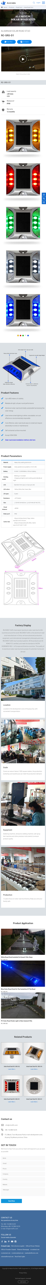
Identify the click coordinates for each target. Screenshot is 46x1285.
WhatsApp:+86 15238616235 (10, 1226)
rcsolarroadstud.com (17, 1253)
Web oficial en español (17, 1246)
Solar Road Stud (28, 7)
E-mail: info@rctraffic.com (9, 1228)
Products (11, 7)
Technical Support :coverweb (23, 1278)
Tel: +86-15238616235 (8, 1224)
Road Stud (19, 7)
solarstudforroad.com (7, 1256)
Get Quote (23, 1282)
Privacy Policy (23, 1273)
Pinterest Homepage (23, 1249)
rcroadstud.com (34, 1249)
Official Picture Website (33, 1246)
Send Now (11, 1201)
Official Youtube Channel (8, 1249)
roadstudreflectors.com (31, 1253)
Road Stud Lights (20, 1256)
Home (5, 7)
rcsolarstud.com (5, 1253)
